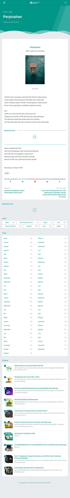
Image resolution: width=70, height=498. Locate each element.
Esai (58, 229)
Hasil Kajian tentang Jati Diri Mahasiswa (28, 480)
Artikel (7, 229)
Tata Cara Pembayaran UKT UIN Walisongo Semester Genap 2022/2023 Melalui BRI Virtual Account (53, 199)
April (39, 262)
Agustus (6, 258)
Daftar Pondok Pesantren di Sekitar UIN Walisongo (32, 434)
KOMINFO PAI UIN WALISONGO (43, 495)
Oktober (6, 254)
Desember (41, 307)
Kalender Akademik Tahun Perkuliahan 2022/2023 (15, 197)
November (41, 250)
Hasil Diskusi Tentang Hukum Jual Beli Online (30, 423)
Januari (6, 250)
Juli (39, 275)
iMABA (59, 233)
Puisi (7, 178)
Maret (6, 246)
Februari (41, 246)
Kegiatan (29, 233)
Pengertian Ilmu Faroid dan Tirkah (26, 389)
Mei (5, 262)
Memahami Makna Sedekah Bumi (26, 412)
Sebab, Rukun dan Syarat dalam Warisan (28, 378)
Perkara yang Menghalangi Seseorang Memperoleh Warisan (36, 400)
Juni (39, 258)
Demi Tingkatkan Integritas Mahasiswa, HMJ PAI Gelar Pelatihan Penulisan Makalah (37, 469)
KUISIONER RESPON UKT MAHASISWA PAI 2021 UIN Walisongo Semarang (40, 457)
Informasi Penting (10, 233)
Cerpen (45, 229)
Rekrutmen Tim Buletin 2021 (24, 446)
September (41, 254)
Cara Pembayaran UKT (26, 229)
